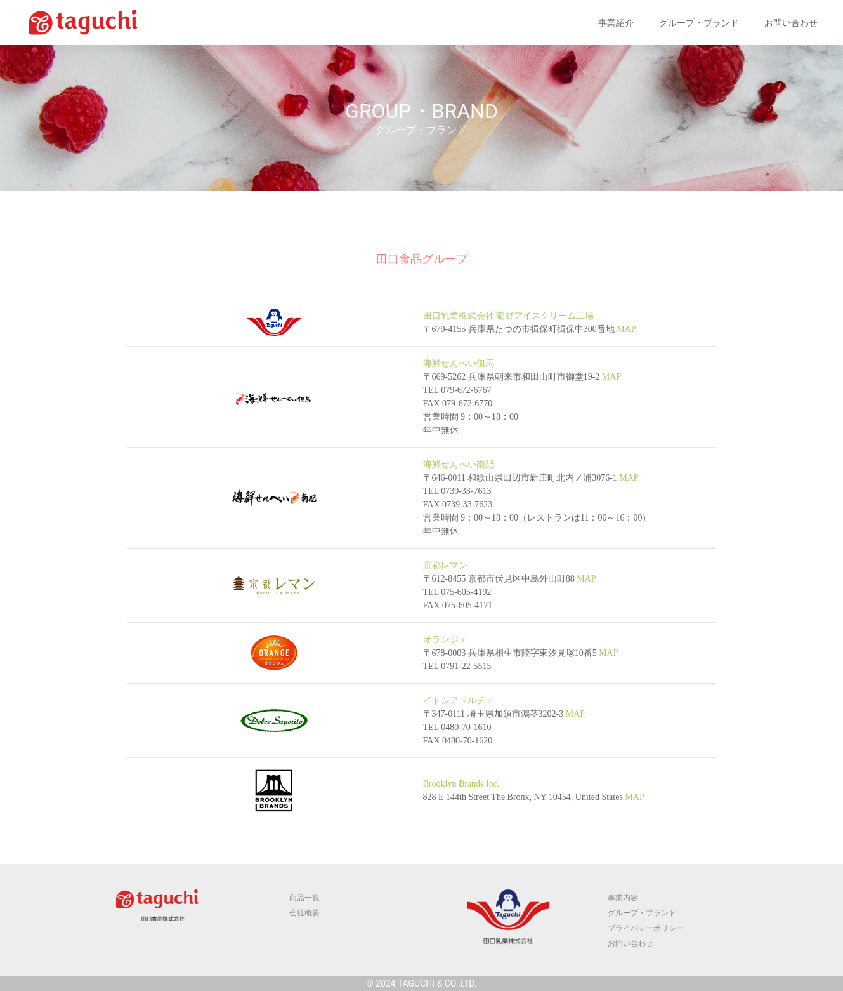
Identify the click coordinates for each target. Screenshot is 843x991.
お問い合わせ (791, 23)
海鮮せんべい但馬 (458, 363)
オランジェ (445, 639)
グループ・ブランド (699, 23)
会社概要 (304, 912)
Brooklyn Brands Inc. (461, 783)
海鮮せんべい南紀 (458, 464)
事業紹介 (616, 23)
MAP (625, 329)
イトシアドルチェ (458, 700)
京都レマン (445, 565)
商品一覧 (304, 897)
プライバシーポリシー (646, 928)
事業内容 (623, 897)
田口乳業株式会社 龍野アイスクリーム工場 (508, 316)
